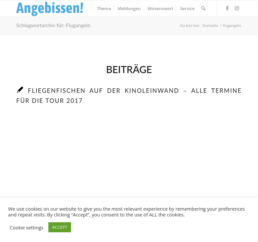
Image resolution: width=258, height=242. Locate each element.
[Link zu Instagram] (237, 8)
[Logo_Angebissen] (49, 8)
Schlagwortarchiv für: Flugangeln (53, 25)
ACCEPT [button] (60, 227)
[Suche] (203, 8)
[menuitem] (104, 8)
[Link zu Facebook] (227, 8)
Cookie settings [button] (26, 227)
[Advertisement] (129, 175)
